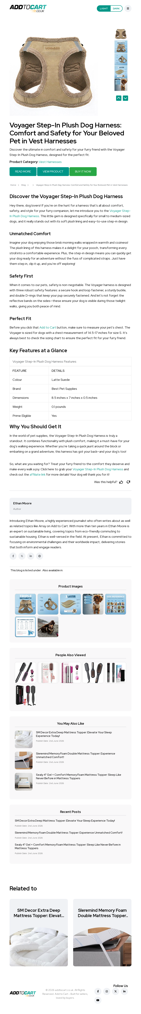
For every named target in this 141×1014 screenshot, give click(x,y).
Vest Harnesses (50, 162)
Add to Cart (47, 327)
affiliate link (37, 474)
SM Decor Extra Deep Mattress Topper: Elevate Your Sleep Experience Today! (74, 734)
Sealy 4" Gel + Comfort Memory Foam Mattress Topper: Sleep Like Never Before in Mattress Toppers (78, 776)
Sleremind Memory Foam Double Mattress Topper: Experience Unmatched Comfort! (75, 755)
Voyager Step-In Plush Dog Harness (98, 469)
